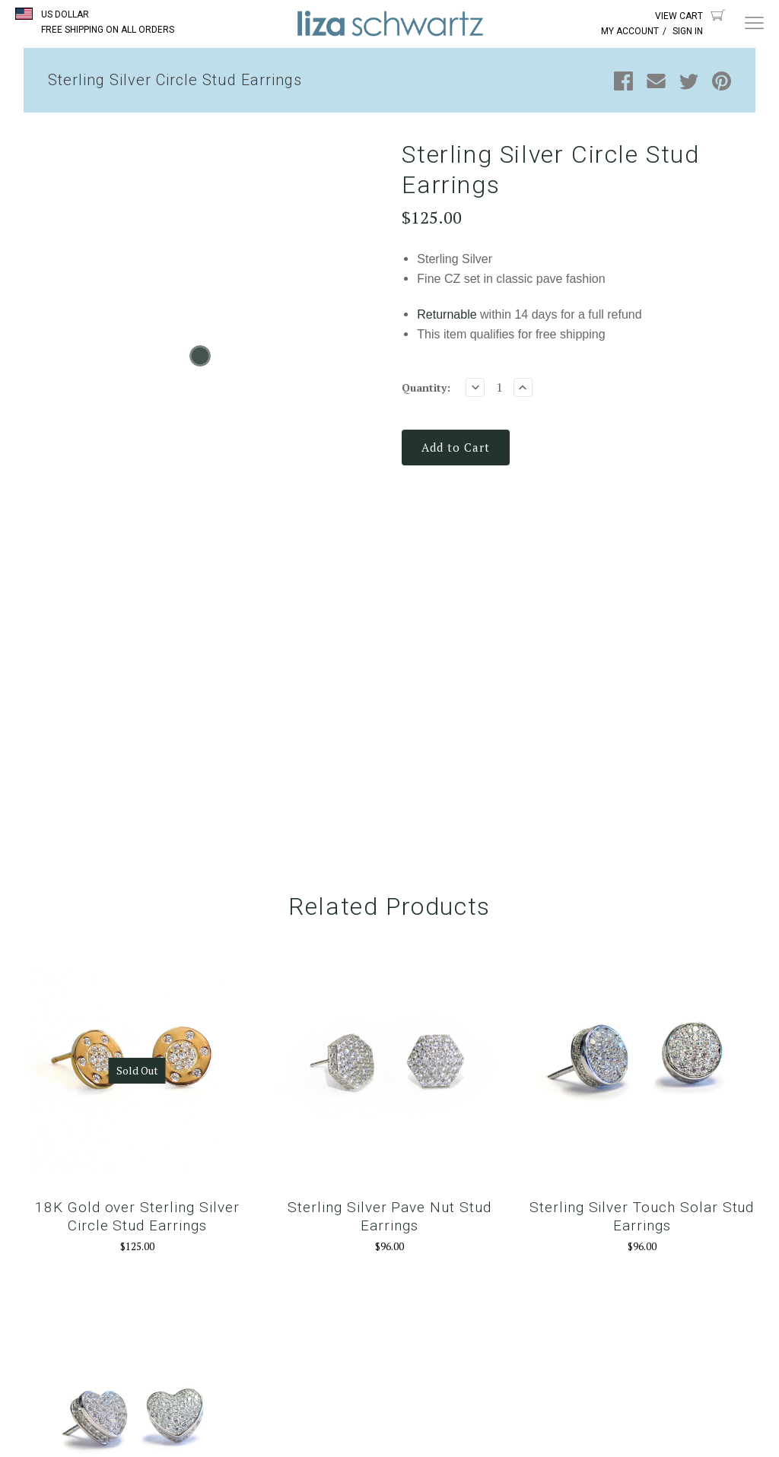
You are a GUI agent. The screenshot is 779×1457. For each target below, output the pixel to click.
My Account (630, 31)
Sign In (687, 31)
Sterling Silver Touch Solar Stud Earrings (641, 1216)
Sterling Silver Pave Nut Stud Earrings (389, 1216)
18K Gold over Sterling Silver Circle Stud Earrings (137, 1216)
